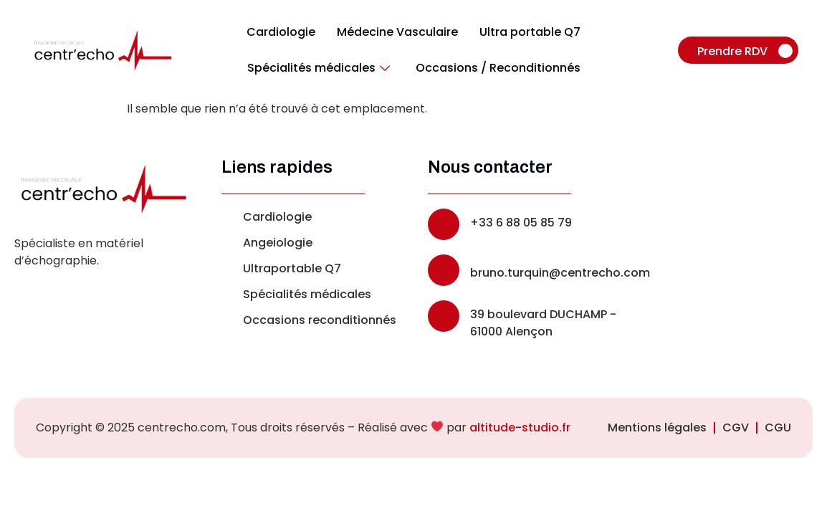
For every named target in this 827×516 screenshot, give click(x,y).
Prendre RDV (745, 51)
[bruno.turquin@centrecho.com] (443, 270)
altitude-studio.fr (519, 427)
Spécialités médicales (318, 67)
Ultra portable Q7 (529, 32)
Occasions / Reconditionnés (498, 67)
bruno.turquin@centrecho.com (560, 272)
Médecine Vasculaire (397, 32)
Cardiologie (281, 32)
